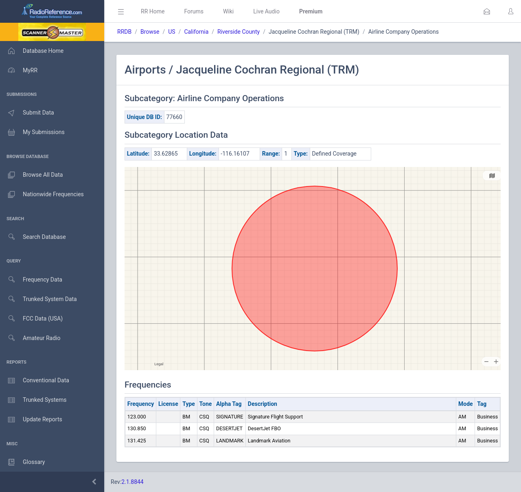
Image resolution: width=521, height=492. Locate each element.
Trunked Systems (33, 400)
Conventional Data (34, 380)
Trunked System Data (38, 299)
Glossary (22, 462)
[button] (486, 11)
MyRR (18, 70)
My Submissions (32, 132)
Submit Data (27, 113)
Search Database (33, 237)
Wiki (228, 11)
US (171, 31)
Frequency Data (31, 279)
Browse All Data (31, 175)
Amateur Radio (30, 338)
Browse (149, 31)
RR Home (152, 11)
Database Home (31, 50)
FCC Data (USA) (31, 318)
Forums (194, 11)
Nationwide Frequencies (42, 194)
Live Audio (266, 11)
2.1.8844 (132, 482)
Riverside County (238, 31)
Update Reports (31, 419)
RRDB (124, 31)
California (196, 31)
